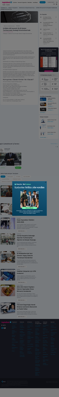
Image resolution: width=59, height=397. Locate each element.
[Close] (45, 182)
